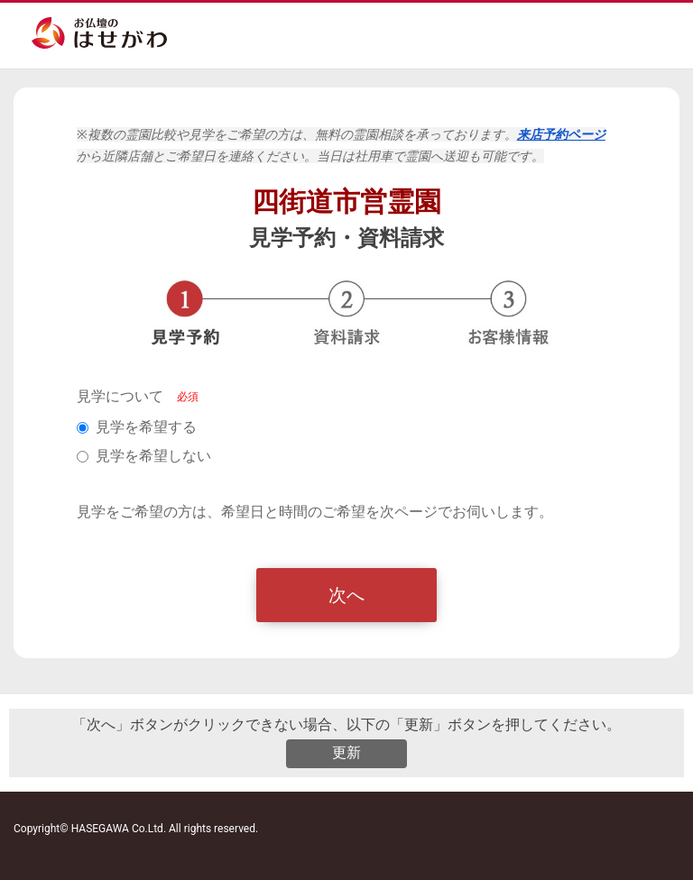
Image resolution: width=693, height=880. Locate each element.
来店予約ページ (561, 134)
